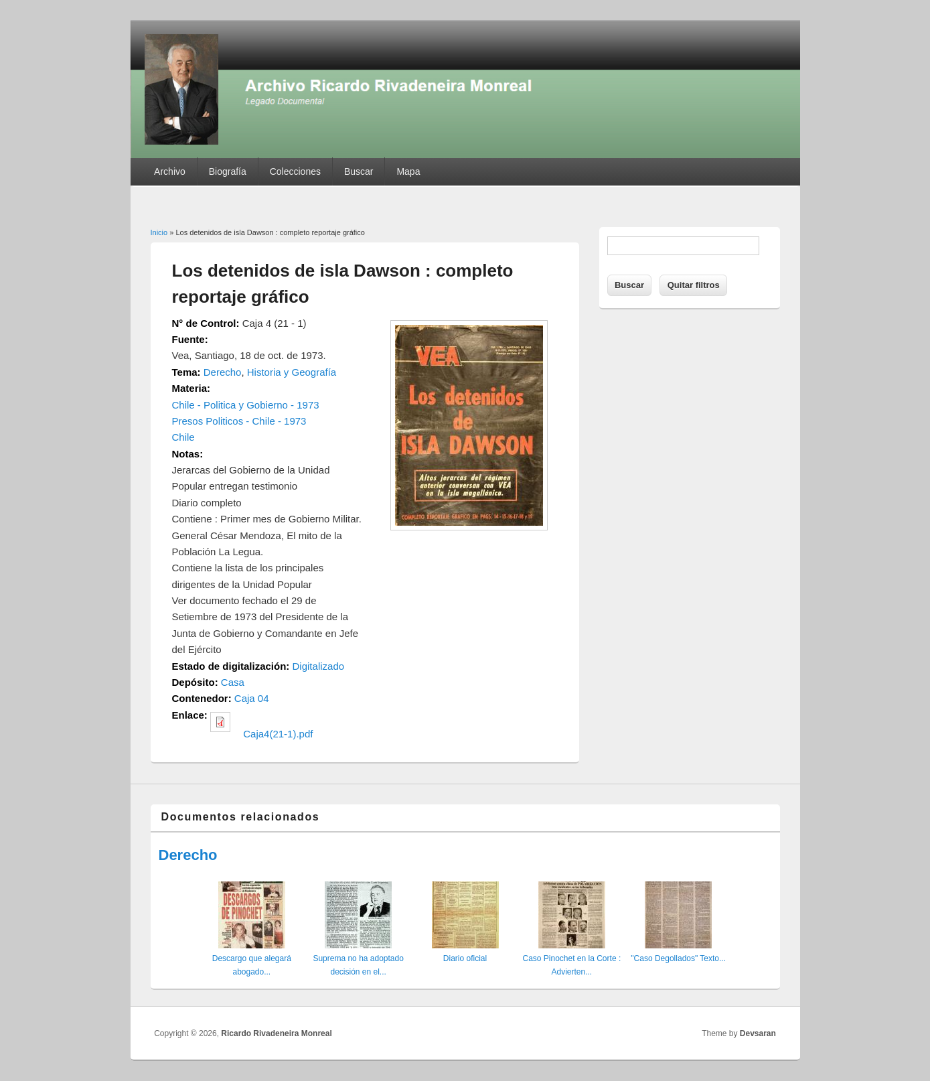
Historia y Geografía (291, 372)
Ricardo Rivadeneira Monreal (276, 1033)
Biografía (227, 171)
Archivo (169, 171)
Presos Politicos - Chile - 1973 (239, 421)
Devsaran (758, 1033)
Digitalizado (319, 666)
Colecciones (295, 171)
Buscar (359, 171)
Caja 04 (251, 698)
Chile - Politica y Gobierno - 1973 (245, 405)
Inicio (159, 232)
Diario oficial (465, 958)
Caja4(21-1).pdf (278, 733)
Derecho (223, 372)
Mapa (408, 171)
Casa (232, 682)
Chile (183, 437)
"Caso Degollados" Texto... (678, 958)
